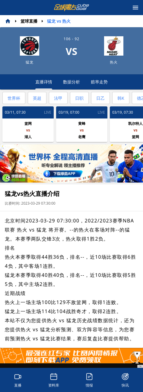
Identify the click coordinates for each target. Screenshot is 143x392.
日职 (79, 98)
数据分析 (71, 82)
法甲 (58, 98)
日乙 (100, 98)
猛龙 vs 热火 (59, 21)
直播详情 (43, 84)
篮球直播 (29, 21)
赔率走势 (99, 82)
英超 (37, 98)
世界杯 (14, 98)
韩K (120, 98)
